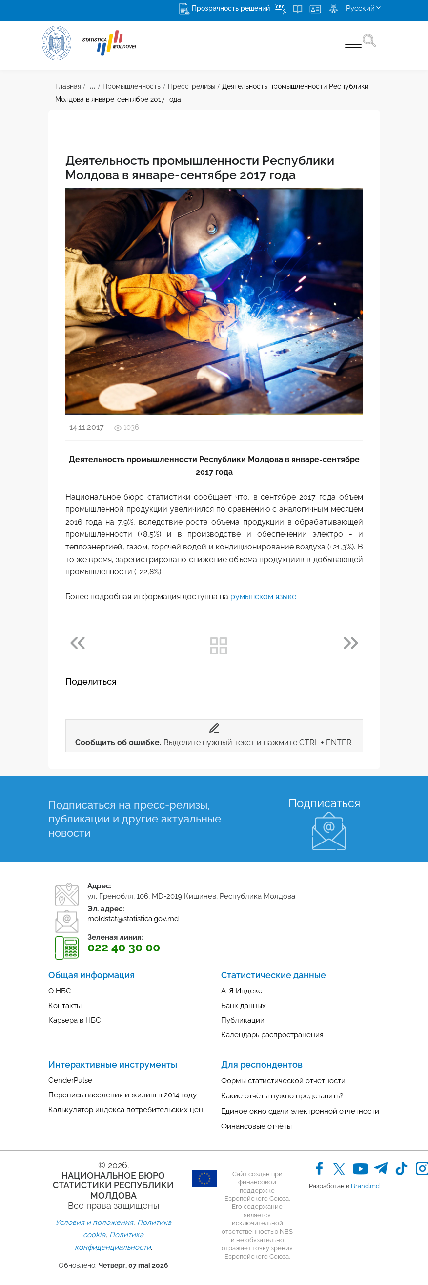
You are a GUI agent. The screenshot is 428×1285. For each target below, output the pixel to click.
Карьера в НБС (74, 1020)
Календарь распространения (272, 1035)
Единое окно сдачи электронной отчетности (300, 1111)
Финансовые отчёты (256, 1126)
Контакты (65, 1005)
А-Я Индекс (241, 991)
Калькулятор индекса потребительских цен (125, 1109)
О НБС (59, 991)
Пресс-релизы (191, 86)
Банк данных (243, 1005)
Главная (68, 86)
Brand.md (365, 1186)
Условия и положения (94, 1222)
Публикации (243, 1020)
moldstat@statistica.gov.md (133, 918)
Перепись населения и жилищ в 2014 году (122, 1095)
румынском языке (263, 596)
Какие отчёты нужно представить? (282, 1096)
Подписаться (324, 803)
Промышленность (131, 86)
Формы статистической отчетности (283, 1080)
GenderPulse (70, 1080)
